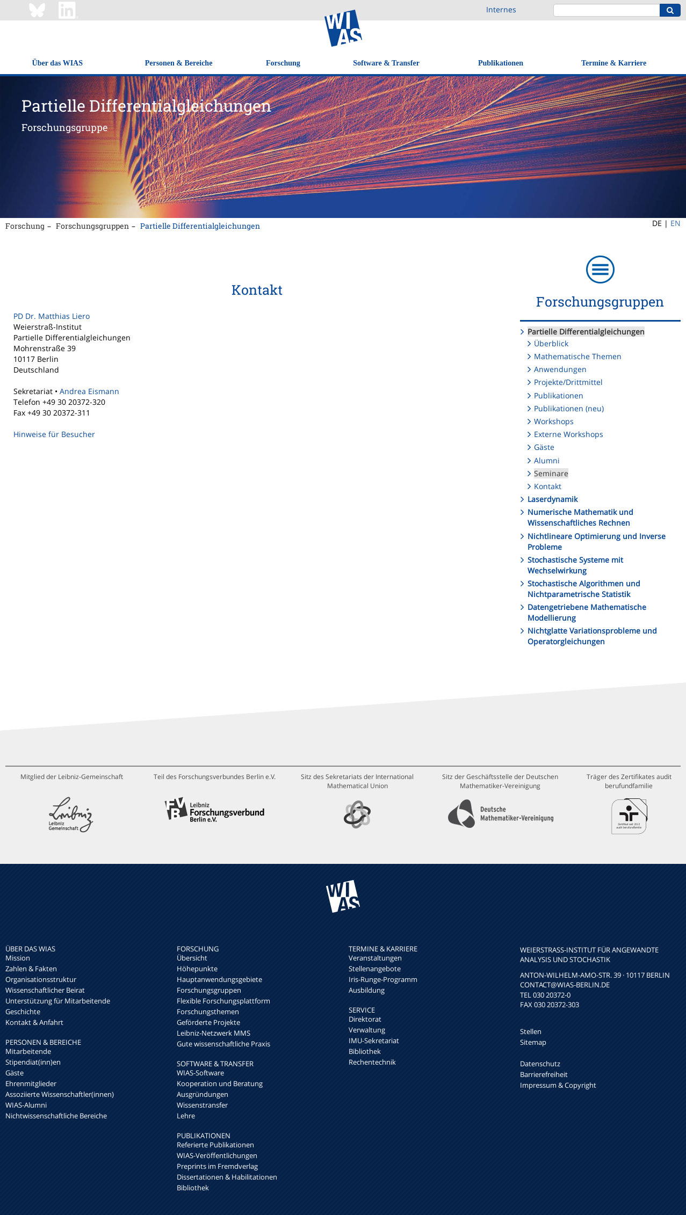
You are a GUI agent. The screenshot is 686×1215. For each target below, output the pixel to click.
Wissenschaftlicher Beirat (45, 990)
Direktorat (365, 1019)
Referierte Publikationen (215, 1144)
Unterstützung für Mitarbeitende (57, 1001)
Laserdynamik (552, 499)
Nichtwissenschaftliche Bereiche (56, 1116)
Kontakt (547, 486)
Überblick (551, 343)
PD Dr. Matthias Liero (51, 316)
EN (675, 223)
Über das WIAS (57, 63)
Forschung (283, 63)
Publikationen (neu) (569, 408)
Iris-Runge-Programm (383, 979)
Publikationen (500, 63)
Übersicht (192, 958)
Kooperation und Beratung (220, 1083)
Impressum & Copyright (558, 1085)
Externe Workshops (568, 434)
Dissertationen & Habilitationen (227, 1177)
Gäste (544, 447)
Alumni (547, 460)
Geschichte (22, 1011)
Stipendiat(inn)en (33, 1062)
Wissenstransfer (202, 1105)
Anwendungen (560, 369)
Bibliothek (193, 1187)
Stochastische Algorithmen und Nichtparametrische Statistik (584, 588)
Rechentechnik (372, 1062)
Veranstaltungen (375, 958)
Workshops (554, 421)
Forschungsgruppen (92, 226)
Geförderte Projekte (208, 1022)
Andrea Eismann (89, 391)
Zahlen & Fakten (31, 968)
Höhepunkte (197, 968)
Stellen (530, 1031)
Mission (17, 958)
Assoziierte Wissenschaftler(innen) (59, 1094)
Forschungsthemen (208, 1011)
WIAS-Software (200, 1073)
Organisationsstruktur (40, 979)
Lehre (186, 1116)
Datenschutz (540, 1063)
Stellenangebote (375, 968)
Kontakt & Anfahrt (34, 1022)
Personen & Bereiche (179, 63)
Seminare (551, 473)
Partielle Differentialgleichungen (200, 226)
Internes (501, 9)
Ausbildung (367, 990)
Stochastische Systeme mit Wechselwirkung (575, 565)
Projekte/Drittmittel (568, 382)
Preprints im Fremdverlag (217, 1166)
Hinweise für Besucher (54, 434)
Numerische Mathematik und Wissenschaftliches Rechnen (580, 517)
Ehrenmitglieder (30, 1083)
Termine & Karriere (613, 63)
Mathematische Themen (578, 356)
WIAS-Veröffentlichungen (217, 1155)
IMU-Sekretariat (374, 1040)
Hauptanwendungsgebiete (219, 979)
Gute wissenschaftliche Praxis (223, 1044)
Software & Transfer (386, 63)
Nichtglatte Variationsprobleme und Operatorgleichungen (592, 635)
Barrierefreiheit (544, 1074)
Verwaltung (367, 1030)
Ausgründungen (202, 1094)
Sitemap (533, 1042)
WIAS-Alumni (26, 1105)
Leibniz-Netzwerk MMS (213, 1033)
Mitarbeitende (28, 1051)
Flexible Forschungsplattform (223, 1001)
